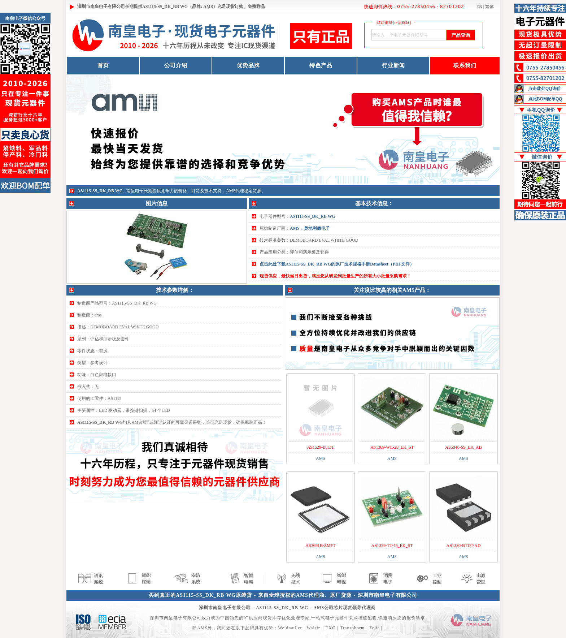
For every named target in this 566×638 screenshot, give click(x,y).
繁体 (489, 6)
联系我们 (464, 65)
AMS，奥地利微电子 (310, 228)
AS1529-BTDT (320, 447)
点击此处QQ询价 (544, 88)
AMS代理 (235, 190)
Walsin (314, 627)
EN (479, 6)
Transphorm (352, 627)
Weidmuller (290, 627)
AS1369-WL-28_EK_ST (392, 447)
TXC (330, 627)
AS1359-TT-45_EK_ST (392, 545)
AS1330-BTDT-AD (464, 545)
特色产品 (320, 65)
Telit (374, 627)
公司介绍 (175, 65)
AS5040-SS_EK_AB (463, 447)
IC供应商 (253, 617)
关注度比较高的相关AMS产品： (392, 290)
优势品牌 (248, 65)
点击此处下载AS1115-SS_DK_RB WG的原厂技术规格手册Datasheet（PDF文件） (337, 264)
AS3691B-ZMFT (320, 545)
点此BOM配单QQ (545, 99)
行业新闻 (393, 65)
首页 (103, 65)
